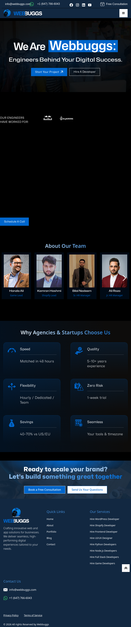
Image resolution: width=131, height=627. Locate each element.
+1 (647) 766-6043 (48, 3)
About (50, 525)
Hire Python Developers (103, 544)
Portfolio (51, 531)
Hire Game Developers (102, 563)
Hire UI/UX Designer (101, 538)
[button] (123, 13)
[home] (22, 13)
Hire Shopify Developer (103, 525)
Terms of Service (33, 615)
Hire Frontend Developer (104, 531)
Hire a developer (85, 71)
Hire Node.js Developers (103, 550)
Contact (51, 544)
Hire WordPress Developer (104, 519)
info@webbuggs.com (18, 4)
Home (50, 519)
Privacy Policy (10, 615)
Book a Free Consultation (43, 490)
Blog (49, 538)
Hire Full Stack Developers (104, 557)
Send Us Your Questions (88, 490)
